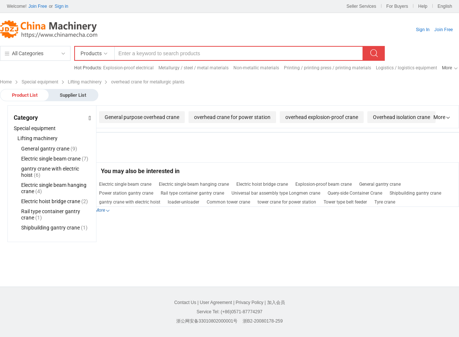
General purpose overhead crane (142, 117)
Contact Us (185, 302)
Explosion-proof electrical (128, 67)
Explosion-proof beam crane (323, 184)
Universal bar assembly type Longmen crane (276, 193)
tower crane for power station (287, 202)
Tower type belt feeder (345, 202)
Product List (24, 95)
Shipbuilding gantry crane (415, 193)
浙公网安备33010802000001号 (206, 321)
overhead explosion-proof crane (321, 117)
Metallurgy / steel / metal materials (193, 67)
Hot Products (87, 67)
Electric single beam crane (125, 184)
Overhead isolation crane (401, 117)
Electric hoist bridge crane (262, 184)
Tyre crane (384, 202)
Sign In (423, 29)
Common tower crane (228, 202)
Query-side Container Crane (355, 193)
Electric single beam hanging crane (194, 184)
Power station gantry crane (126, 193)
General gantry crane (380, 184)
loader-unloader (183, 202)
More (447, 67)
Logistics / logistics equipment (406, 67)
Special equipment (35, 128)
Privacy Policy (249, 302)
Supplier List (73, 95)
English (444, 6)
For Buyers (397, 6)
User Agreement (216, 302)
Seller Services (361, 6)
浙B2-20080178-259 (263, 321)
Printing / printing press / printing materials (327, 67)
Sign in (61, 6)
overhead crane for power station (232, 117)
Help (422, 6)
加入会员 (276, 302)
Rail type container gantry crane (192, 193)
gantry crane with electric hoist (129, 202)
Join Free (38, 6)
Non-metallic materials (256, 67)
